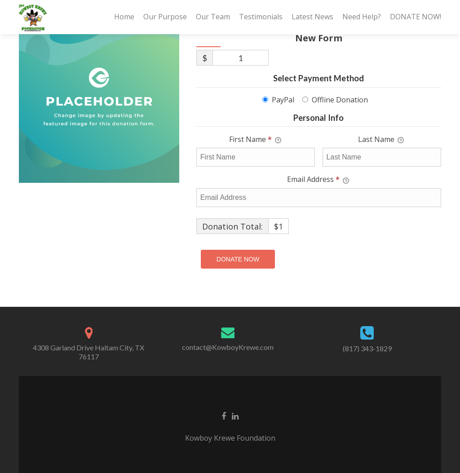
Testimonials (261, 17)
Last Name (381, 139)
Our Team (213, 17)
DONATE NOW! (415, 17)
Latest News (312, 17)
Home (124, 17)
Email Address (318, 179)
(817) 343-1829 (367, 348)
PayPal (283, 100)
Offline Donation (340, 100)
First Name (255, 139)
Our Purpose (165, 17)
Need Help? (361, 17)
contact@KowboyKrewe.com (228, 347)
